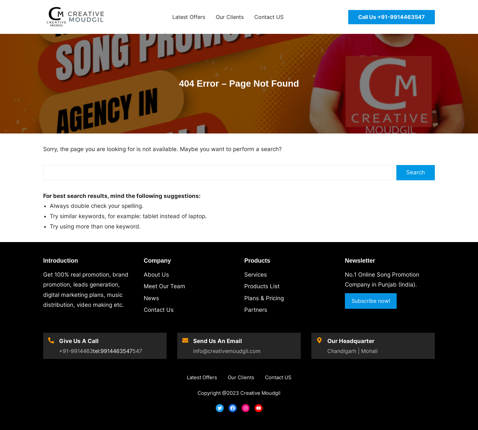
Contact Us (159, 309)
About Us (156, 274)
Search (415, 172)
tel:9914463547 (112, 351)
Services (255, 274)
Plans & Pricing (264, 298)
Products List (261, 286)
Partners (255, 309)
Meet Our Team (164, 286)
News (151, 298)
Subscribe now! (371, 301)
